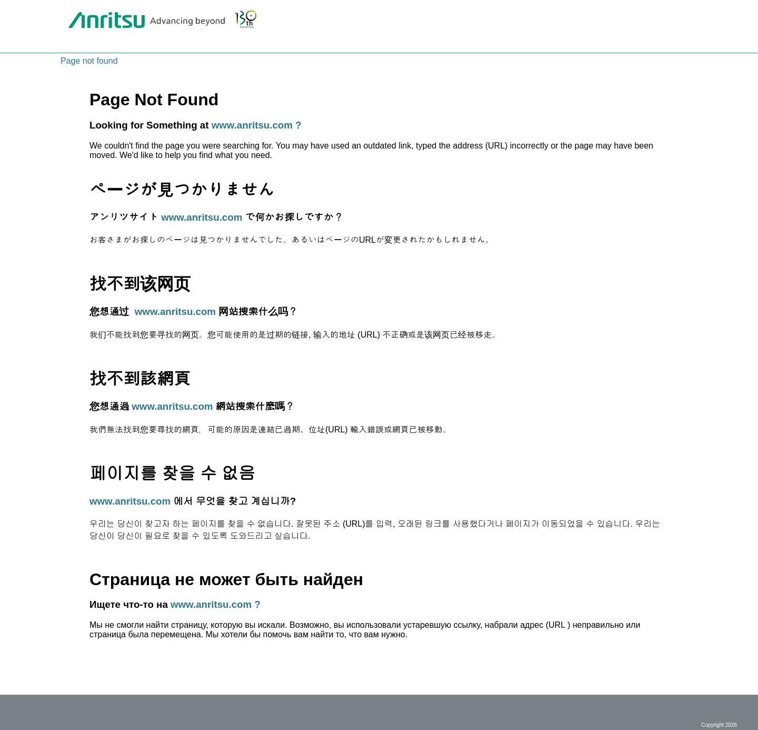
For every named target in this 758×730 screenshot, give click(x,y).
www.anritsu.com (201, 217)
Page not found (89, 60)
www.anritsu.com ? (257, 125)
